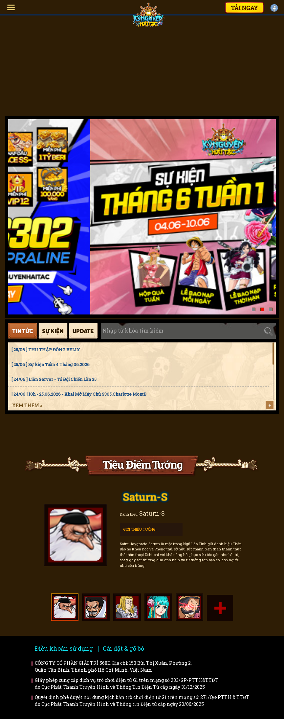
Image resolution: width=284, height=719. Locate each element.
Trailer (231, 435)
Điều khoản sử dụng (64, 648)
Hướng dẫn (52, 435)
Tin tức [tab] (22, 331)
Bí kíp (171, 435)
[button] (253, 309)
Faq (112, 435)
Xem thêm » (27, 405)
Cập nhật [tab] (83, 331)
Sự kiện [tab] (53, 331)
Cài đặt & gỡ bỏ (123, 648)
